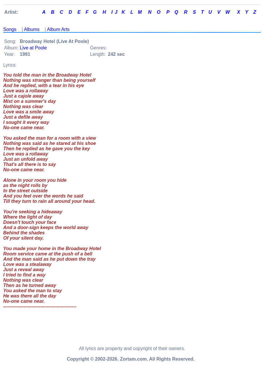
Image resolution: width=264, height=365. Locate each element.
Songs (9, 29)
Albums (31, 29)
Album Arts (58, 29)
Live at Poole (33, 47)
